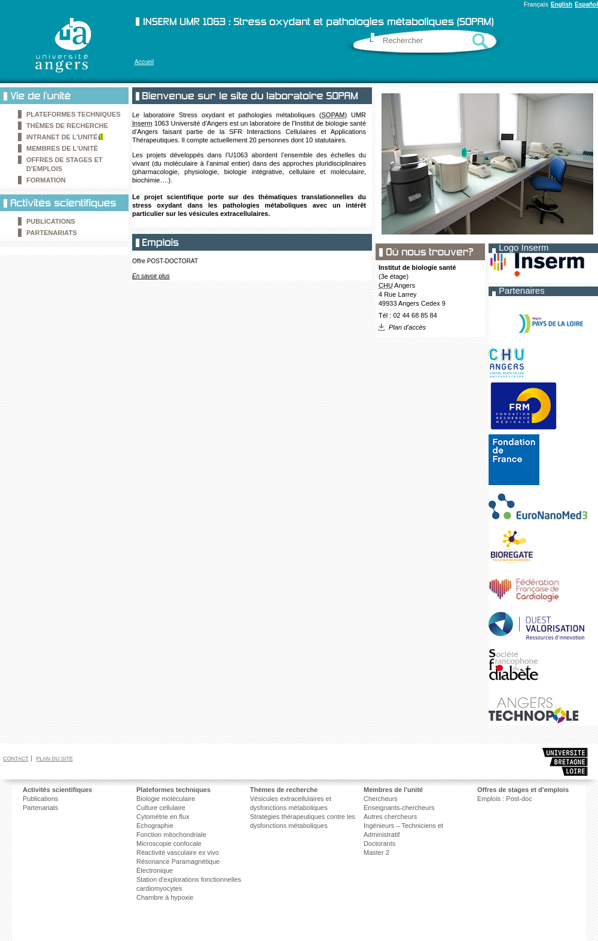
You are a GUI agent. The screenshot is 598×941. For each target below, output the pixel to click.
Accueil (144, 62)
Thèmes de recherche (67, 125)
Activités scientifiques (57, 789)
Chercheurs (381, 798)
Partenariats (51, 232)
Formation (46, 180)
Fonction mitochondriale (171, 834)
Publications (40, 798)
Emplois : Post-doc (504, 798)
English (561, 4)
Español (586, 4)
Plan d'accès (407, 327)
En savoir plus (151, 276)
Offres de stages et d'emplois (523, 789)
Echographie (154, 825)
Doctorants (379, 843)
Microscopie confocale (169, 843)
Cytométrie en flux (163, 816)
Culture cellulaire (160, 807)
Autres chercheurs (390, 816)
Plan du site (54, 759)
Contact (16, 759)
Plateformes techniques (73, 114)
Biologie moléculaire (165, 798)
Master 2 (376, 852)
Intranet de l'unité (61, 137)
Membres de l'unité (62, 148)
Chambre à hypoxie (164, 897)
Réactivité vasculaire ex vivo (177, 852)
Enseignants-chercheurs (399, 807)
